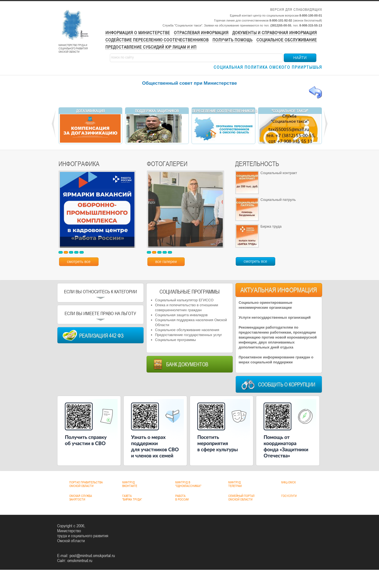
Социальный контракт (279, 173)
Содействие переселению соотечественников (157, 40)
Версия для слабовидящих (296, 9)
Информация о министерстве (137, 32)
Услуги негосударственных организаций (275, 317)
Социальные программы (175, 340)
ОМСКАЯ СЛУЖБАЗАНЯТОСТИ (80, 497)
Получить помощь (233, 40)
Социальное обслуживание (286, 40)
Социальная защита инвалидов (181, 315)
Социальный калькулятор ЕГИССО (184, 300)
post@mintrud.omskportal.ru (92, 555)
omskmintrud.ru (79, 560)
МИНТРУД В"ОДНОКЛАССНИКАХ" (188, 484)
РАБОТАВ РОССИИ (182, 497)
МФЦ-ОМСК (288, 482)
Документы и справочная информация (274, 32)
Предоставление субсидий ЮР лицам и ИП (151, 47)
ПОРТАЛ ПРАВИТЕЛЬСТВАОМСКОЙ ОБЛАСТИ (86, 484)
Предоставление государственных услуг (188, 335)
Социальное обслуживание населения (187, 330)
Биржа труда (271, 226)
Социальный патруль (278, 200)
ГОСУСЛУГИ (288, 495)
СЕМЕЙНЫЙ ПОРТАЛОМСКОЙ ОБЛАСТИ (241, 497)
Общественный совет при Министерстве (189, 83)
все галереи (166, 261)
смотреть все (79, 261)
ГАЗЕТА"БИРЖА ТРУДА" (132, 497)
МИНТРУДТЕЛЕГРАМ (235, 484)
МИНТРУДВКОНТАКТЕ (129, 484)
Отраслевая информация (201, 32)
